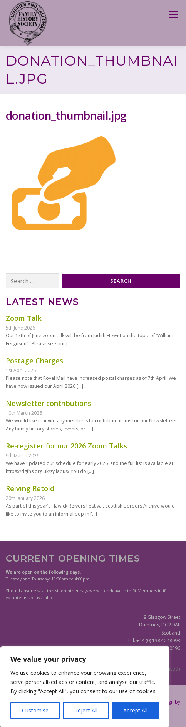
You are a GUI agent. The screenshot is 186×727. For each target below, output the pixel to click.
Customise (35, 710)
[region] (84, 686)
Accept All (135, 710)
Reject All (85, 710)
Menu (173, 14)
